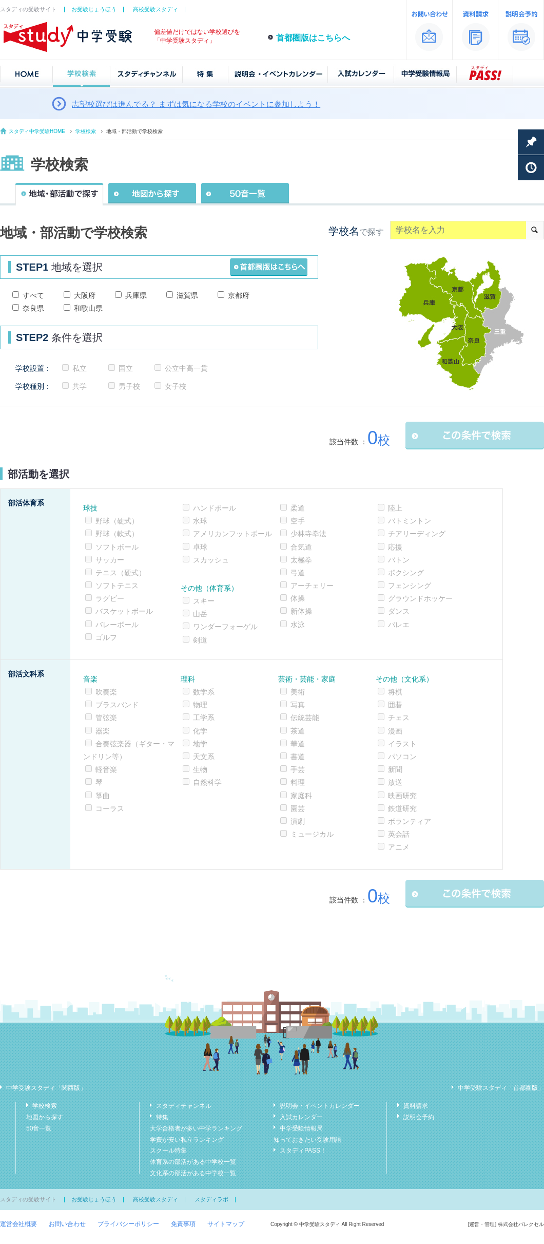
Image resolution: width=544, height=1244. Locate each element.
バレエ (399, 624)
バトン (399, 560)
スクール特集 (168, 1150)
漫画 (395, 731)
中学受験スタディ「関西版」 (46, 1087)
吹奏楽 (106, 692)
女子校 (175, 386)
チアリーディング (416, 534)
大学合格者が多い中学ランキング (196, 1128)
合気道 (301, 547)
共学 (79, 386)
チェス (399, 717)
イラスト (402, 744)
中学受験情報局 (301, 1128)
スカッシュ (211, 560)
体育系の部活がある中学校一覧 (193, 1161)
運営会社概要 (18, 1224)
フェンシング (409, 585)
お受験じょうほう (93, 9)
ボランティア (409, 821)
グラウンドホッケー (420, 598)
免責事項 (183, 1224)
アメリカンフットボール (232, 534)
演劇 (297, 821)
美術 (297, 692)
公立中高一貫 (186, 368)
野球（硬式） (117, 521)
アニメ (399, 847)
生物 (200, 769)
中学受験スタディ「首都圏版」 (501, 1087)
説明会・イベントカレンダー (320, 1105)
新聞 (395, 769)
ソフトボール (117, 547)
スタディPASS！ (303, 1150)
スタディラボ (211, 1199)
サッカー (109, 560)
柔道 (297, 508)
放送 (395, 782)
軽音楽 (106, 769)
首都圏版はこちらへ (313, 37)
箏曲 (102, 795)
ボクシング (406, 573)
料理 (297, 782)
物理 (200, 705)
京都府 (238, 295)
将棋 (395, 692)
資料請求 (415, 1105)
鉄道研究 (402, 808)
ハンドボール (214, 508)
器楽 (102, 731)
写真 (297, 705)
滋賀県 (187, 295)
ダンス (399, 611)
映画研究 (402, 795)
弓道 (297, 573)
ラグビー (109, 598)
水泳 (297, 624)
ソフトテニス (117, 585)
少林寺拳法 (308, 534)
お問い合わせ (67, 1224)
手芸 (297, 769)
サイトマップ (225, 1224)
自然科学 (207, 782)
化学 (200, 731)
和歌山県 (88, 308)
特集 (162, 1117)
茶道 (297, 731)
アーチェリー (312, 585)
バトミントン (409, 521)
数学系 (204, 692)
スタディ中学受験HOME (37, 131)
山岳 (200, 614)
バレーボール (117, 624)
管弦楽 (106, 717)
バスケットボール (124, 611)
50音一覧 (38, 1128)
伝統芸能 (304, 717)
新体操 (301, 611)
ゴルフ (106, 637)
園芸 (297, 808)
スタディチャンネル (183, 1105)
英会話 (399, 834)
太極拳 (301, 560)
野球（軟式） (117, 534)
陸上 (395, 508)
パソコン (402, 756)
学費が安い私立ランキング (187, 1139)
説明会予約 (418, 1117)
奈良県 (33, 308)
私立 (79, 368)
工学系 (204, 717)
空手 (297, 521)
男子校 (129, 386)
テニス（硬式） (120, 573)
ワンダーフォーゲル (225, 627)
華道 (297, 744)
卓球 (200, 547)
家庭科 (301, 795)
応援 (395, 547)
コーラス (109, 808)
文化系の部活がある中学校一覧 (193, 1173)
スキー (204, 601)
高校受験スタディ (155, 9)
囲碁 (395, 705)
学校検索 (85, 131)
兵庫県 (136, 295)
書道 (297, 756)
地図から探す (44, 1117)
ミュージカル (312, 834)
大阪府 (84, 295)
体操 (297, 598)
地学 (200, 744)
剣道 (200, 640)
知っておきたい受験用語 (307, 1139)
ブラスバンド (117, 705)
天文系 (204, 756)
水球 (200, 521)
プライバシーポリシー (128, 1224)
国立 (126, 368)
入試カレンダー (301, 1117)
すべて (33, 295)
